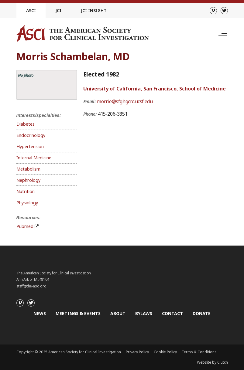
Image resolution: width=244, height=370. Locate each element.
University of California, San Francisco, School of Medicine (154, 88)
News (39, 313)
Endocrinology (30, 135)
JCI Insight (94, 10)
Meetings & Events (78, 313)
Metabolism (28, 169)
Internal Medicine (33, 158)
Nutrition (25, 191)
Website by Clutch (212, 362)
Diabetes (25, 124)
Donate (202, 313)
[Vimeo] (213, 10)
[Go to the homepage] (82, 33)
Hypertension (30, 146)
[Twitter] (224, 10)
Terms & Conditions (199, 352)
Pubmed (24, 226)
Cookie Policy (165, 352)
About (117, 313)
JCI (58, 10)
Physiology (27, 202)
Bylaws (143, 313)
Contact (172, 313)
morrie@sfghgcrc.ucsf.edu (125, 101)
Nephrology (28, 180)
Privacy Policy (137, 352)
